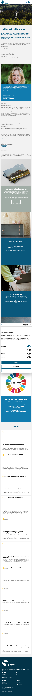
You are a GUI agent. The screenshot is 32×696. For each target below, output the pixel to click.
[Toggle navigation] (29, 2)
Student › (3, 682)
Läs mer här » (4, 156)
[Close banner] (30, 324)
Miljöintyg (4, 146)
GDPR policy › (4, 684)
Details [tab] (16, 328)
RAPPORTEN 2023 (16, 203)
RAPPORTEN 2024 (16, 200)
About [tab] (26, 328)
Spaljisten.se (3, 25)
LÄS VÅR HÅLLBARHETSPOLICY (8, 138)
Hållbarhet (8, 25)
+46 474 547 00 (4, 674)
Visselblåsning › (4, 683)
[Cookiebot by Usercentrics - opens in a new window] (23, 325)
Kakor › (3, 686)
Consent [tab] (5, 328)
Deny (16, 370)
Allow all (16, 362)
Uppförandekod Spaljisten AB (7, 691)
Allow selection (16, 366)
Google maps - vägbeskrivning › (7, 687)
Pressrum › (4, 688)
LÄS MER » (16, 413)
